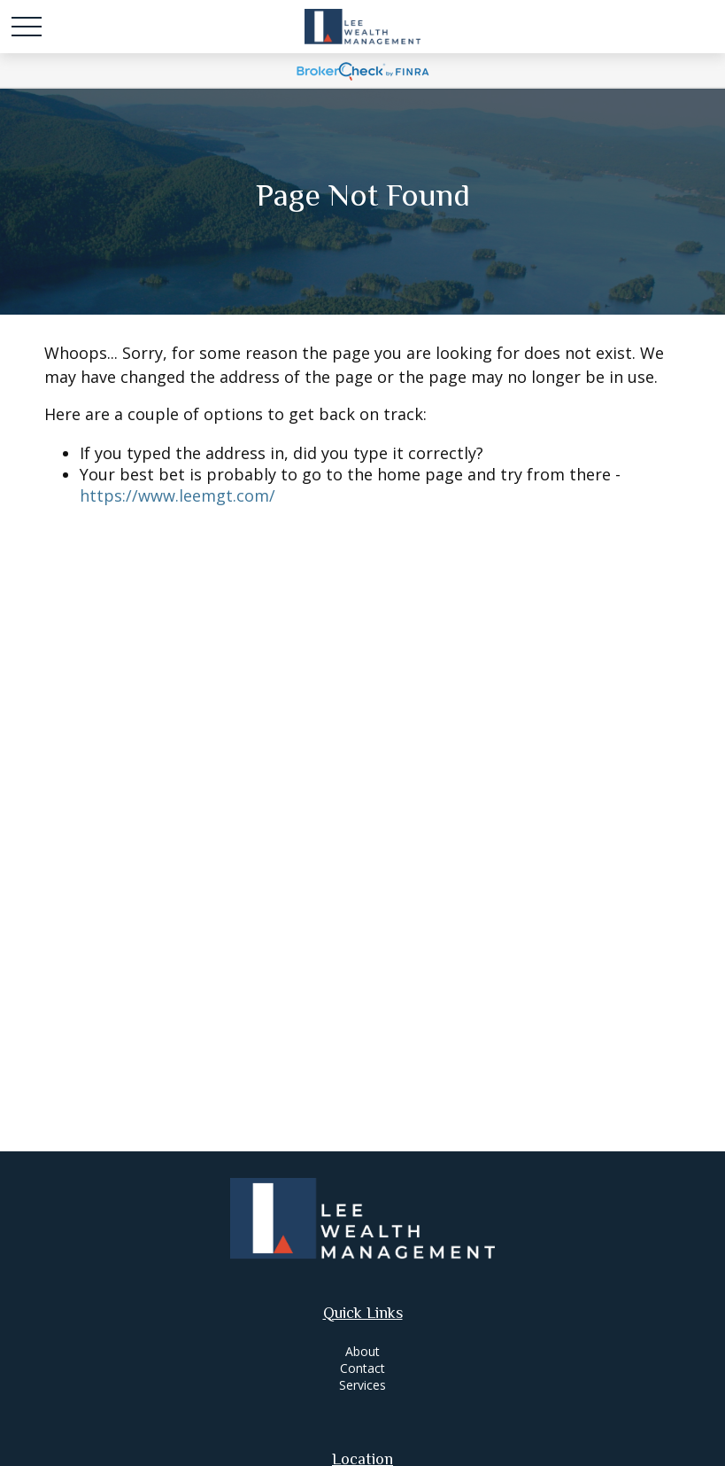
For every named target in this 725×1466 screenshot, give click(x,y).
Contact (362, 1368)
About (362, 1351)
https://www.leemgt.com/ (177, 495)
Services (362, 1384)
